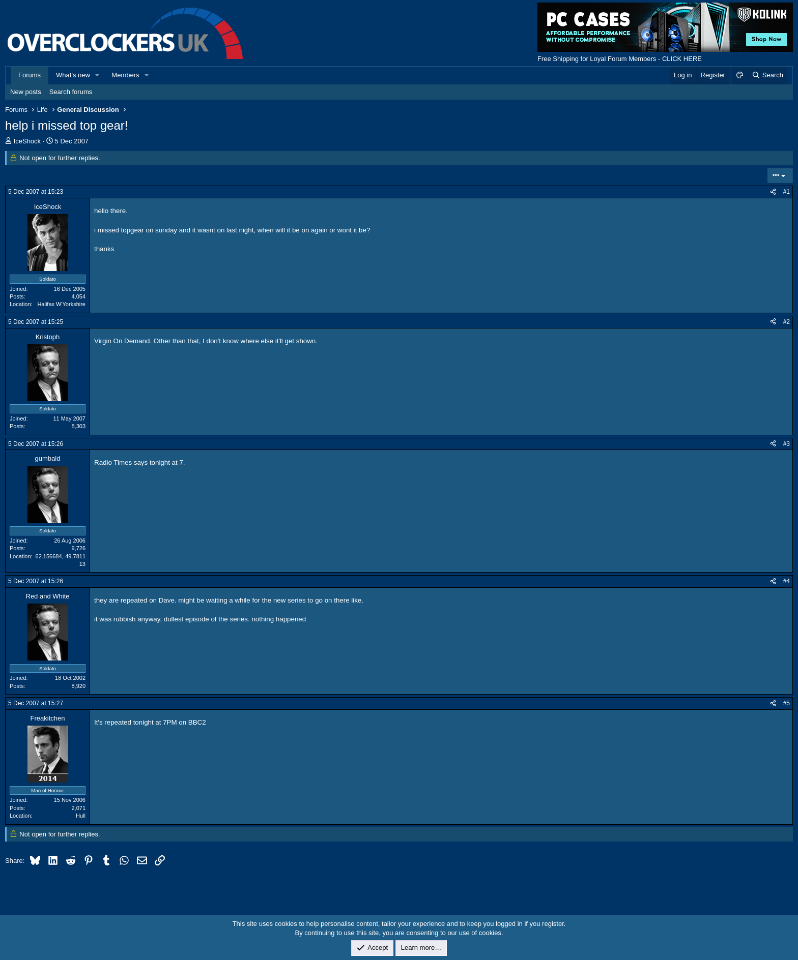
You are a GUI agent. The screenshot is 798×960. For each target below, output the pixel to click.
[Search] (767, 75)
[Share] (773, 192)
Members (125, 75)
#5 (786, 703)
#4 (786, 581)
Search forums (71, 92)
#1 (786, 191)
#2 (786, 321)
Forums (29, 75)
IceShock (27, 141)
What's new (73, 75)
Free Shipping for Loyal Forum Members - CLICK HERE (619, 59)
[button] (97, 75)
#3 (786, 443)
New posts (25, 92)
